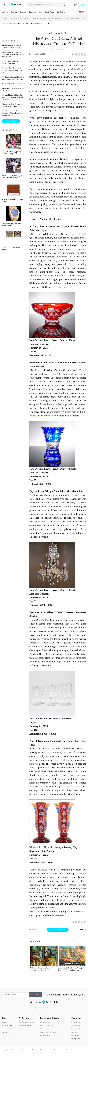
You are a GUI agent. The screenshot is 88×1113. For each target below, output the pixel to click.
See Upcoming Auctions (26, 1083)
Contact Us (5, 1093)
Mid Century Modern (55, 18)
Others (83, 18)
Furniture (26, 18)
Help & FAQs (75, 1096)
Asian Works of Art (72, 18)
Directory (32, 12)
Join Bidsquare (23, 1089)
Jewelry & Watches (39, 18)
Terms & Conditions (56, 1110)
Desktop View (70, 1110)
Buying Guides (75, 1099)
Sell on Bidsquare (45, 1083)
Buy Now (14, 12)
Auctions (5, 12)
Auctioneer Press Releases (48, 1093)
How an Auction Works (78, 1089)
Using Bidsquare (76, 1083)
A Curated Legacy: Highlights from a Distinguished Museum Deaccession (38, 1029)
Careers (4, 1089)
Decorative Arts (15, 18)
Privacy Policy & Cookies (39, 1110)
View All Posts (57, 930)
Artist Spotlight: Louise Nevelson (57, 999)
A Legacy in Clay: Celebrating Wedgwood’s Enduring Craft (57, 1029)
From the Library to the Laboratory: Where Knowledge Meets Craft (12, 113)
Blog (40, 12)
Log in (75, 5)
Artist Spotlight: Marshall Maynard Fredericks (74, 969)
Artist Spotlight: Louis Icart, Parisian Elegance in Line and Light (38, 999)
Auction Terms (76, 1086)
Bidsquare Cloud (45, 1096)
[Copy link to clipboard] (72, 54)
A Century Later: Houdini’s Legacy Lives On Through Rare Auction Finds (57, 969)
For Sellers (61, 12)
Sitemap (74, 1093)
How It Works (49, 12)
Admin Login (44, 1089)
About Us (5, 1083)
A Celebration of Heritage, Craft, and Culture (75, 999)
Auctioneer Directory (25, 1086)
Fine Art (4, 18)
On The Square (11, 23)
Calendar (23, 12)
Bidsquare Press (7, 1086)
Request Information (46, 1086)
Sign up (82, 5)
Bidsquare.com (57, 915)
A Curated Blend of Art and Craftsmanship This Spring (38, 969)
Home (3, 23)
